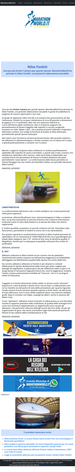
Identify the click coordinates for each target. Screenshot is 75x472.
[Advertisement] (37, 46)
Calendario (28, 3)
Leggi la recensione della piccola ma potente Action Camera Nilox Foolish (38, 455)
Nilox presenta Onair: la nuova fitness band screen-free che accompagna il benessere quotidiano (38, 439)
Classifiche (57, 3)
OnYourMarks (45, 465)
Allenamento (38, 3)
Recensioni (48, 3)
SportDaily (55, 465)
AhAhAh (63, 465)
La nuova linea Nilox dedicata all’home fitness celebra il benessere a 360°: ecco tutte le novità (38, 450)
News (20, 3)
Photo (65, 3)
